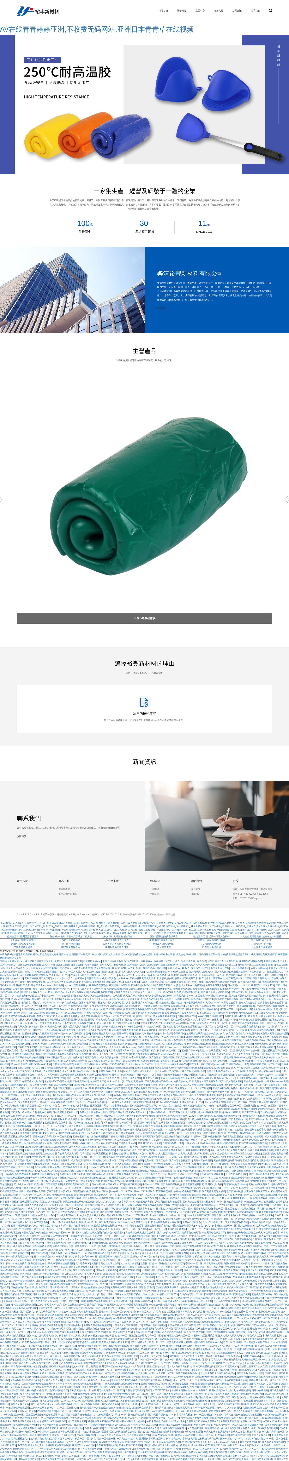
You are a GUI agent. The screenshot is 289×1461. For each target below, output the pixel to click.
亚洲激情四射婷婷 (98, 985)
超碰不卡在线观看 (64, 1431)
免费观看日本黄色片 (26, 1074)
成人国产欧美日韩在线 (118, 1397)
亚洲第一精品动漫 (273, 999)
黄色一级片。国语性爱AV (58, 1342)
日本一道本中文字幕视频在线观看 (250, 1205)
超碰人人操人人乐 (20, 1404)
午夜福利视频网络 (86, 1435)
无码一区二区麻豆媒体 (119, 1139)
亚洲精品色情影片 (180, 1030)
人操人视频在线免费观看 (92, 1332)
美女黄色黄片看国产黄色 (256, 1342)
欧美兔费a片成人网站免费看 (205, 1253)
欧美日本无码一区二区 (22, 1088)
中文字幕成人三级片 (146, 1425)
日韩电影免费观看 (247, 1370)
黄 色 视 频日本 (167, 1256)
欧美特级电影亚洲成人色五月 (197, 1301)
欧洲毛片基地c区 (79, 1006)
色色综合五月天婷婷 (14, 1160)
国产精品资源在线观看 (167, 1102)
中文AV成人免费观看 (31, 1071)
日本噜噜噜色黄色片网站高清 (166, 1222)
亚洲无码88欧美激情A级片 (47, 1298)
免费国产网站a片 (251, 1356)
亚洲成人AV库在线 (66, 1215)
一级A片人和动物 (241, 1411)
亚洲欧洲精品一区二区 (149, 1043)
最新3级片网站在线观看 (101, 1298)
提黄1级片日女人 (114, 982)
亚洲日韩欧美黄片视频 (114, 961)
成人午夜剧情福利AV (35, 1146)
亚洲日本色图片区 (122, 1126)
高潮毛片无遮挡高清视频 (214, 1291)
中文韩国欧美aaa (92, 961)
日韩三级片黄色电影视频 (19, 1126)
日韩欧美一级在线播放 (206, 1009)
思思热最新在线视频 (158, 1012)
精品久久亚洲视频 (220, 968)
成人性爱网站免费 (91, 1356)
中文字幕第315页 (126, 1201)
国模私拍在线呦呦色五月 (239, 1232)
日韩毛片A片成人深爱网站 (270, 1455)
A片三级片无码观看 (57, 1146)
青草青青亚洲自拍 (165, 985)
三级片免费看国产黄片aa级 (43, 1301)
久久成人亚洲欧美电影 (195, 1394)
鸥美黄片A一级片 (135, 1036)
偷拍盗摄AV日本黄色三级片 (56, 1366)
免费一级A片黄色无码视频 (264, 1428)
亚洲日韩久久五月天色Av (225, 1215)
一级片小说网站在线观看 (130, 1225)
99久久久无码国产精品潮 (77, 1033)
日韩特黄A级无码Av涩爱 (39, 1397)
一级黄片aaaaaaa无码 (276, 1081)
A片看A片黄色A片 (92, 1012)
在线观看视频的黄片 (99, 1425)
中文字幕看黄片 (253, 1308)
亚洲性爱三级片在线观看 (109, 995)
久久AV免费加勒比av (257, 1438)
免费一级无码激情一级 (113, 1246)
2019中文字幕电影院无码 (45, 1174)
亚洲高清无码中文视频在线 (45, 968)
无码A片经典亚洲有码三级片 (14, 985)
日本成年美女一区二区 (168, 1050)
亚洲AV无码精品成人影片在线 (140, 1400)
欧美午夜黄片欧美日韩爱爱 (182, 1325)
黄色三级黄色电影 (127, 1260)
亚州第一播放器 (275, 1129)
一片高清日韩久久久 (151, 1006)
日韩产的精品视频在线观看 (253, 1143)
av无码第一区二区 (165, 1373)
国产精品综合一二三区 (201, 1109)
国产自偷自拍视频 (39, 1435)
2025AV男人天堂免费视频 (200, 1040)
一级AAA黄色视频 (227, 1370)
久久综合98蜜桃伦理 (217, 1212)
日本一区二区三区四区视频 (183, 1167)
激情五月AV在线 (44, 1115)
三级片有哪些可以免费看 (256, 1249)
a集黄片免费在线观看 (233, 1270)
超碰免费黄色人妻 (223, 1229)
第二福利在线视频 (273, 1277)
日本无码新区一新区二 (112, 1036)
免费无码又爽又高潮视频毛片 (104, 1376)
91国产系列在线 (38, 1253)
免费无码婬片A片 (185, 1225)
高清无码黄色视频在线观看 (140, 1009)
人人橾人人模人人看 (25, 1019)
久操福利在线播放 (42, 1112)
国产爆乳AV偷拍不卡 (122, 1122)
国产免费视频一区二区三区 (165, 1418)
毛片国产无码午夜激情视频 (271, 1006)
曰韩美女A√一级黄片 (144, 992)
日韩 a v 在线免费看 (16, 1263)
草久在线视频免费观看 (164, 1016)
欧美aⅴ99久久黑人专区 (108, 1078)
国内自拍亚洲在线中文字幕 (95, 1287)
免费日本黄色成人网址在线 (105, 1263)
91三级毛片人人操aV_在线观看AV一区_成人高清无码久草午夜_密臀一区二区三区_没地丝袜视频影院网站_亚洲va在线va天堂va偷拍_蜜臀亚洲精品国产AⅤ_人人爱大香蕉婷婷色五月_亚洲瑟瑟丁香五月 (23, 929)
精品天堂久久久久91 (159, 1298)
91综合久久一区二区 (154, 1026)
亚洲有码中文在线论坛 (170, 1085)
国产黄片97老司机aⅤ (227, 1366)
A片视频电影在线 (241, 1122)
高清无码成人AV (114, 1400)
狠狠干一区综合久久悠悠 (98, 1119)
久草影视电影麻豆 (258, 1222)
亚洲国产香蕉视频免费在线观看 (184, 1195)
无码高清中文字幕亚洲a (212, 1174)
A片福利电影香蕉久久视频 (106, 1414)
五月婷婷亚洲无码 (196, 1246)
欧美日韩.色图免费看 (23, 1092)
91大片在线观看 (247, 1442)
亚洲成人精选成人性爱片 (213, 1287)
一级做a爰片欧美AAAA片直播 (200, 1143)
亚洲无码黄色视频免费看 (275, 1153)
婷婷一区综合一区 (106, 1438)
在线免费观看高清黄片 (11, 1036)
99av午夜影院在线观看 (226, 1002)
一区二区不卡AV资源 (210, 1139)
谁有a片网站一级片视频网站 (155, 1455)
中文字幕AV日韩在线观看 (124, 1380)
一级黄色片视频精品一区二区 (197, 1339)
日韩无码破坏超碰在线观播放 (125, 1006)
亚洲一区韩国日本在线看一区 (63, 1208)
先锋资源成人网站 (97, 1164)
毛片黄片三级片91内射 (69, 1411)
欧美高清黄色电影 (83, 1195)
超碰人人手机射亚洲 (74, 1322)
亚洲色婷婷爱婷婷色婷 (218, 1092)
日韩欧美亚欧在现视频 (11, 1150)
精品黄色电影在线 (175, 1318)
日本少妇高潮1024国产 (87, 1256)
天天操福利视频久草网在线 (204, 1438)
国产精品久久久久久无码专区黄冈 (37, 1311)
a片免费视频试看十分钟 (236, 1376)
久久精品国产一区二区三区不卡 (263, 1318)
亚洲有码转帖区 (273, 1177)
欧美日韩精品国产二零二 (269, 1242)
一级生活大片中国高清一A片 (42, 995)
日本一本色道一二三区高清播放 (64, 1188)
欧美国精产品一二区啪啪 (153, 1263)
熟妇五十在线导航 (71, 940)
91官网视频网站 (247, 1215)
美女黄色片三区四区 (214, 1242)
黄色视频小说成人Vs (68, 1177)
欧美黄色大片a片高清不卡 (132, 1366)
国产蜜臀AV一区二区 (271, 1339)
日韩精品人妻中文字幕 (51, 1225)
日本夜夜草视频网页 (193, 1184)
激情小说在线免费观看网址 (127, 1095)
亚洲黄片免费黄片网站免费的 (120, 1394)
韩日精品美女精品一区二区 (222, 964)
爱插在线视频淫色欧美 (186, 1139)
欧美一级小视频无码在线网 (199, 1119)
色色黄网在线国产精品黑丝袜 (171, 1246)
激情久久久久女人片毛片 (183, 1012)
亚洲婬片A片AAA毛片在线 (144, 1256)
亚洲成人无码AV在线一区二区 (248, 1050)
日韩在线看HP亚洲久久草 (245, 1418)
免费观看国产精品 (146, 1050)
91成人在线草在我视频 (215, 1431)
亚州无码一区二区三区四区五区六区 (200, 1448)
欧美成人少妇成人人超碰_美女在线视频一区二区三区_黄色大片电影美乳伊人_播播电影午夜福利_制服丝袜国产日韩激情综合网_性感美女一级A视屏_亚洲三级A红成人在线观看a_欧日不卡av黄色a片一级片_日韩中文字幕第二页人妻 (70, 929)
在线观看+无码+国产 (220, 1397)
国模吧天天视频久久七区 (34, 992)
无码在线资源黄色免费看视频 (182, 1074)
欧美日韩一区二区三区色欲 (225, 1298)
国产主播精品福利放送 (75, 1061)
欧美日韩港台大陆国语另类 (14, 1363)
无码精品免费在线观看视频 (94, 1153)
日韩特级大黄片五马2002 (19, 1256)
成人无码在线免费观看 (112, 1205)
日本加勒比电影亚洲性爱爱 (252, 1019)
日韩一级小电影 (12, 1387)
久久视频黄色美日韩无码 (167, 1181)
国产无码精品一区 (238, 1119)
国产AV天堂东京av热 (51, 1026)
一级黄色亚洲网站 (253, 1201)
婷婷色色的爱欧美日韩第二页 (256, 1345)
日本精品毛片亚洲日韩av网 (27, 1030)
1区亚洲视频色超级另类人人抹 (212, 1304)
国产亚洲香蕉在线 (142, 1208)
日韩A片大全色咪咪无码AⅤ (240, 1242)
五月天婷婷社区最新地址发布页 (157, 1291)
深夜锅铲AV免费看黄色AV (62, 1284)
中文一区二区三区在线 (225, 1208)
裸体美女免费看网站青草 (77, 1225)
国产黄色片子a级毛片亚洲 (250, 1373)
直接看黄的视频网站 (54, 1242)
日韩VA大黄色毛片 (52, 1105)
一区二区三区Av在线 (30, 1006)
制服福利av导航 (101, 1122)
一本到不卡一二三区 (43, 1126)
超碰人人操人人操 (85, 995)
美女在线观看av (51, 1414)
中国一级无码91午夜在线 (119, 1332)
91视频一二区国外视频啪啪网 (206, 1136)
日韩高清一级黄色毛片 (274, 1287)
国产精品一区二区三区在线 (37, 1195)
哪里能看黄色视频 (42, 1246)
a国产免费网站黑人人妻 (118, 1002)
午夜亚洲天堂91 (142, 1411)
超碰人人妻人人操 (267, 1349)
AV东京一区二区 (227, 1387)
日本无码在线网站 (213, 1263)
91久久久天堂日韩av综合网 (243, 1212)
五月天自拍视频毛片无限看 (150, 1133)
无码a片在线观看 (64, 1404)
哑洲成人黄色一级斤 (135, 1019)
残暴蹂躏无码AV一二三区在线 (189, 995)
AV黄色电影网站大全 (95, 1139)
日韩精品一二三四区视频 (252, 1188)
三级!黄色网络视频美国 (219, 1455)
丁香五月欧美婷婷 (169, 1078)
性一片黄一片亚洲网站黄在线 (30, 982)
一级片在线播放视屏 (151, 1270)
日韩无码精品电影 (211, 943)
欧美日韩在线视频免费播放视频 (117, 1339)
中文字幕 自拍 (177, 1036)
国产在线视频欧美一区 (74, 1304)
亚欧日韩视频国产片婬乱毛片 (40, 978)
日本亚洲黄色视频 (9, 1201)
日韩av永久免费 (131, 1291)
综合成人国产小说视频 (22, 1212)
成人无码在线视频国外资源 (127, 1040)
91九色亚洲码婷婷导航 (56, 1390)
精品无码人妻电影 (219, 1181)
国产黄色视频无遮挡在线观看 (98, 1198)
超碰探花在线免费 (122, 1119)
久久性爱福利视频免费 (89, 1448)
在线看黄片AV (20, 1222)
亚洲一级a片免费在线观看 (115, 1345)
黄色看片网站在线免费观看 (274, 1033)
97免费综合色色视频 (273, 1414)
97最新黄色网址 (213, 1459)
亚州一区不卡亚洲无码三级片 (215, 1170)
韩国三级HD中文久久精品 (62, 1009)
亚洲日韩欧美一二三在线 (265, 978)
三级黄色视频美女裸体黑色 (153, 1157)
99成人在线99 (131, 982)
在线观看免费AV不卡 (43, 1260)
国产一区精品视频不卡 (180, 1160)
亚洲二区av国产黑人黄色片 (118, 1428)
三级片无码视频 (133, 1205)
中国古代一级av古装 (238, 1445)
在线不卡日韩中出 (180, 1390)
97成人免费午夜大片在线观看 (223, 1394)
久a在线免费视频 (247, 1208)
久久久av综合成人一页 (17, 968)
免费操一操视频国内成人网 (245, 1088)
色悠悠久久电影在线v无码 (186, 1219)
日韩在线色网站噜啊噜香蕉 (85, 964)
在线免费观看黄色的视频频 (157, 1205)
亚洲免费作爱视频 (146, 1452)
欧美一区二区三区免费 (156, 1160)
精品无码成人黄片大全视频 (194, 1418)
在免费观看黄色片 (99, 1006)
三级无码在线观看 (141, 1407)
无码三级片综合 (139, 1229)
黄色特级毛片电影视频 (202, 999)
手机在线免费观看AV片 (12, 1452)
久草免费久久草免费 (28, 1026)
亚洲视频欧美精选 (241, 1170)
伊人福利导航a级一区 (273, 1431)
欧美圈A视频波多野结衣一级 (265, 1397)
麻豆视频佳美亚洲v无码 (82, 1133)
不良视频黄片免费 (57, 1119)
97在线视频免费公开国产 (210, 1095)
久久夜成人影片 (265, 1215)
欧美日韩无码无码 (269, 1088)
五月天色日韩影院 (145, 1098)
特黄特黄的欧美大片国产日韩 (140, 1442)
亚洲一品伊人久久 (215, 1033)
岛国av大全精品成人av (12, 961)
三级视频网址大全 (15, 1095)
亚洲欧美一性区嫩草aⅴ (166, 1212)
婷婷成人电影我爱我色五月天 (220, 1078)
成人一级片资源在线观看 (228, 1040)
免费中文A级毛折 (174, 1273)
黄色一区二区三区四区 (244, 1455)
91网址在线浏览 (244, 1452)
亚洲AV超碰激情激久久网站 (97, 1363)
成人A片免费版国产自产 (32, 1394)
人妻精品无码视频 (71, 999)
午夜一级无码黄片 (138, 1057)
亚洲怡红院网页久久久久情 (253, 1366)
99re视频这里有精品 (113, 1012)
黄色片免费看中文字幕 (52, 1459)
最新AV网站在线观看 (88, 1260)
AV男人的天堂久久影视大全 (101, 1273)
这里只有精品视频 (164, 1009)
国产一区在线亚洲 (62, 1136)
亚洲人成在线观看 (267, 1126)
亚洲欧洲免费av (141, 1126)
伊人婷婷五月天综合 (30, 1273)
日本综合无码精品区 (267, 1387)
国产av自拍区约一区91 (147, 1359)
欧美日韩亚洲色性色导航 (260, 1150)
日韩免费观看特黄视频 (195, 1273)
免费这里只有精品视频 (188, 992)
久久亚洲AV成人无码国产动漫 (259, 989)
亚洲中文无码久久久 (142, 1139)
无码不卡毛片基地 (119, 1253)
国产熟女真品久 (117, 1112)
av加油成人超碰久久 (266, 1352)
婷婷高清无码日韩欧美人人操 (217, 1195)
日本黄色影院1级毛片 (143, 1102)
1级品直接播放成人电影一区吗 (43, 1143)
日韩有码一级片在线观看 (86, 1205)
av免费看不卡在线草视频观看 (166, 1126)
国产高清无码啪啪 (261, 1133)
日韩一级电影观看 (273, 975)
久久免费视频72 (251, 1098)
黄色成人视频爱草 (122, 992)
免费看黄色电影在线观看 (270, 1002)
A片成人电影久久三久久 (116, 940)
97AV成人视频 (224, 1205)
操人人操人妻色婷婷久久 (92, 1208)
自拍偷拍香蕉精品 (94, 1428)
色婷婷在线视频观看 (197, 1043)
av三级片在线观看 (216, 1105)
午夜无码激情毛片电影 (168, 1345)
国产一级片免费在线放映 (167, 1363)
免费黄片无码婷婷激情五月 (68, 961)
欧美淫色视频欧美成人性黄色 (221, 995)
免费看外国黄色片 (98, 1455)
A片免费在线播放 (106, 1150)
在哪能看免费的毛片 (92, 1188)
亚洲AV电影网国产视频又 (92, 1002)
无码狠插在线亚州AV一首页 (255, 1359)
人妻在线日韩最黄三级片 (257, 1191)
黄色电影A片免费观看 (119, 1164)
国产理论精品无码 (58, 1043)
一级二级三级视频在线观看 (229, 975)
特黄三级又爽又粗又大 (257, 1256)
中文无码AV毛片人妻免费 (83, 1418)
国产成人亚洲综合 (153, 1280)
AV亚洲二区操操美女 (242, 1043)
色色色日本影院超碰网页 (129, 1280)
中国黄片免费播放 (70, 1016)
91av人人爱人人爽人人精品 (91, 1215)
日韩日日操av (94, 978)
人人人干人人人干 (249, 1448)
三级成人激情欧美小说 (64, 1294)
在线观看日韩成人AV (247, 1332)
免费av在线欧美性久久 (246, 1229)
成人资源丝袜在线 (144, 1339)
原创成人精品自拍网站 (27, 1219)
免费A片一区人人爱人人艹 (73, 971)
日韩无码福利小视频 (62, 1064)
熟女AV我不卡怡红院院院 (84, 1366)
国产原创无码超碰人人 (93, 1400)
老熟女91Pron (47, 1102)
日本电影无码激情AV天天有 (198, 1002)
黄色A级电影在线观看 (101, 992)
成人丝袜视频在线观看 (251, 1298)
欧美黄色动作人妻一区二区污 (108, 1160)
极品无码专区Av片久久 (167, 1054)
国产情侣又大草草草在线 (212, 978)
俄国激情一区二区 (104, 1370)
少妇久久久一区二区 (64, 1115)
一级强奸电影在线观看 (17, 1407)
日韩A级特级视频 (187, 1304)
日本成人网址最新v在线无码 (66, 1095)
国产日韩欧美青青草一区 (177, 982)
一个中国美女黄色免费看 (230, 1201)
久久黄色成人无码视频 (265, 1273)
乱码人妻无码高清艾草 (199, 1122)
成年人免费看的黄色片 (36, 1205)
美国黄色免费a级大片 (80, 1067)
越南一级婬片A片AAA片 (232, 1438)
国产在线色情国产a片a (78, 1242)
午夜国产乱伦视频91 (28, 1047)
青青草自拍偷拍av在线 (241, 1273)
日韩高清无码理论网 (214, 1294)
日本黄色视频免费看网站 (77, 1129)
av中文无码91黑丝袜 (183, 1239)
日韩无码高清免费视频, (42, 1239)
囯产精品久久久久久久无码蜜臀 (143, 964)
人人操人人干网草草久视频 (27, 1322)
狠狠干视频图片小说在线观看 (151, 968)
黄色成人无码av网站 (262, 1294)
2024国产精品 (190, 1047)
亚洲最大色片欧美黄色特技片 (65, 1356)
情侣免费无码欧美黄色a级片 (272, 982)
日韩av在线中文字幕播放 (76, 1105)
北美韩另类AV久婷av (260, 992)
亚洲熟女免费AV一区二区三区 (89, 1359)
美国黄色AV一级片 (238, 1064)
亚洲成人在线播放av (251, 1267)
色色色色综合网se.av (29, 1236)
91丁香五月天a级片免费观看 (236, 1315)
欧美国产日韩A (218, 1445)
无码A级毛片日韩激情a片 (50, 1129)
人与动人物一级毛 (146, 1394)
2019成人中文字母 (23, 1184)
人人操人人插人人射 (10, 1291)
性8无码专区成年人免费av (48, 1167)
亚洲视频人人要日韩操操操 (176, 1370)
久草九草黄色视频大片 (76, 992)
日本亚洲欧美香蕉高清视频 (102, 1043)
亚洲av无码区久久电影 (220, 1390)
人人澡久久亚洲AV (218, 1273)
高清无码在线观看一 (239, 1291)
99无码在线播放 (179, 971)
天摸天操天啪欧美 (27, 1109)
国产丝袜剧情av (246, 1225)
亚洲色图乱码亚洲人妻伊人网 (124, 999)
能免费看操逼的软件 (172, 1431)
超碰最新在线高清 (195, 1033)
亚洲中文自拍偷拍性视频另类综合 (217, 1373)
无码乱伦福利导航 (144, 1277)
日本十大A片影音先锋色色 (73, 1164)
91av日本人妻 (117, 1081)
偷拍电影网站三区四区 (238, 1325)
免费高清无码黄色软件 (15, 1208)
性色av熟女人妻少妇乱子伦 (34, 1356)
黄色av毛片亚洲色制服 (223, 1260)
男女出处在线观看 (195, 1092)
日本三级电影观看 (49, 1400)
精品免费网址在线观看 (169, 1260)
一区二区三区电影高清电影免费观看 (225, 1308)
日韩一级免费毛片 (177, 1088)
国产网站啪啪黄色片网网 (119, 1208)
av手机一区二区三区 (167, 1294)
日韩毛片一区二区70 (254, 1085)
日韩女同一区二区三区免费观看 (178, 1404)
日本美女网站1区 (273, 1425)
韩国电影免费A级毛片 (51, 1325)
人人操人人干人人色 (133, 971)
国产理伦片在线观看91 (201, 1064)
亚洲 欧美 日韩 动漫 (257, 1328)
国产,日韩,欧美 (25, 1167)
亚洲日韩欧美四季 (177, 975)
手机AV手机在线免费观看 (61, 1263)
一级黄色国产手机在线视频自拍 (131, 1298)
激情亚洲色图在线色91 (74, 1201)
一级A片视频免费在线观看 (17, 1174)
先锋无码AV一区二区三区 (83, 1452)
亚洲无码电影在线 (220, 1400)
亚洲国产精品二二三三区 (154, 1174)
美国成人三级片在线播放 (41, 1012)
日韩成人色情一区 (57, 1253)
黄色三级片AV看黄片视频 (174, 1115)
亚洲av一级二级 (126, 1308)
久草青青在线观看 (84, 1370)
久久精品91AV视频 (118, 1249)
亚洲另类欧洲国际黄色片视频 (150, 1136)
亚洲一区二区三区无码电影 (28, 1414)
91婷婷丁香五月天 (200, 1030)
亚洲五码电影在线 (157, 1397)
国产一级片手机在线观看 (169, 1394)
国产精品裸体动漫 (125, 1133)
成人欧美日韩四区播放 (251, 1425)
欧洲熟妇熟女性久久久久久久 (197, 1442)
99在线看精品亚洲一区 (75, 1167)
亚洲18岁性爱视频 (230, 1253)
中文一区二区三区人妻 (66, 1407)
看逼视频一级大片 (63, 1442)
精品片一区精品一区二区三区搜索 (244, 1287)
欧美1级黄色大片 (130, 1023)
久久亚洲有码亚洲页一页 (50, 1033)
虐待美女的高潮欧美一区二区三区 (166, 1146)
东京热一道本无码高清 (152, 982)
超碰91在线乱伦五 (189, 1287)
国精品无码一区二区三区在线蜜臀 (155, 1267)
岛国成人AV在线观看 (50, 1201)
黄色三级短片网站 (125, 1277)
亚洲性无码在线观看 (227, 1143)
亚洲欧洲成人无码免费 (119, 1102)
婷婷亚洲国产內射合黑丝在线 (172, 1452)
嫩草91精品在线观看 (35, 1036)
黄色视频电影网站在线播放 (99, 1212)
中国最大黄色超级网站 (209, 1167)
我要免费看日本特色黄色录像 (205, 1133)
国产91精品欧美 (12, 1188)
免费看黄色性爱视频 (233, 1136)
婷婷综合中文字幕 (84, 1088)
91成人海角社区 (108, 1260)
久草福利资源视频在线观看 (167, 1201)
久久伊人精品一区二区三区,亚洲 (142, 1064)
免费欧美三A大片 (247, 1074)
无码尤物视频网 (142, 1242)
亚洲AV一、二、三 (107, 975)
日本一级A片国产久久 (62, 1256)
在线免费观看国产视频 (128, 1174)
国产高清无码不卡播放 (272, 1067)
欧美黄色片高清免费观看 (205, 1081)
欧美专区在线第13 (44, 1088)
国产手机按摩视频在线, (15, 1284)
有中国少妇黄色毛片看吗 (163, 1352)
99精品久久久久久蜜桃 (207, 1225)
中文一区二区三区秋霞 (167, 1277)
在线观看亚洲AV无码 (220, 1411)
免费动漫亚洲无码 (229, 1421)
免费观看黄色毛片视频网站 (97, 1325)
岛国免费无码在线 (252, 1407)
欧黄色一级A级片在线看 (52, 1373)
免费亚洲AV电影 (182, 1081)
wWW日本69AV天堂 (146, 1198)
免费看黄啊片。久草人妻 (87, 1246)
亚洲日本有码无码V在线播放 (183, 1435)
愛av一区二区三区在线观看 (152, 1195)
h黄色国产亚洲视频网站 (147, 1115)
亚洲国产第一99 (190, 1050)
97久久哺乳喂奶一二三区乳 (205, 1019)
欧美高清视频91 (175, 1397)
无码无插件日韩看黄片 (145, 1122)
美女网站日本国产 (105, 1170)
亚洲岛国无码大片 (49, 1219)
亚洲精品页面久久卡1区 (121, 1177)
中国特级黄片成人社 (201, 1208)
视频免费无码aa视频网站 (206, 989)
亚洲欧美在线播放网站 (42, 1407)
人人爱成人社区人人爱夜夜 (69, 1126)
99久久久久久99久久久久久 (229, 1280)
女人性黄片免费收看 (174, 1092)
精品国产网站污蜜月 (161, 1239)
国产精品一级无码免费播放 (125, 1061)
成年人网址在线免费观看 (26, 1373)
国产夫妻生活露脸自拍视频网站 (199, 1201)
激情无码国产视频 (9, 1394)
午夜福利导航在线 (53, 1061)
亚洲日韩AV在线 (221, 1088)
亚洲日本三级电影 (144, 1067)
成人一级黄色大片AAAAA (115, 978)
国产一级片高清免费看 (230, 1081)
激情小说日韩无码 (233, 1249)
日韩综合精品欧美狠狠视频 (18, 1294)
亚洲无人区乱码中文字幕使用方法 (203, 1315)
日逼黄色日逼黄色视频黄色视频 (141, 1085)
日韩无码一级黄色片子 (264, 1239)
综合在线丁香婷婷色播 (171, 1002)
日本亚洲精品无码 (227, 1074)
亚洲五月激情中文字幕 (160, 989)
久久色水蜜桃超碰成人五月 (94, 1177)
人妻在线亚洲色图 (22, 989)
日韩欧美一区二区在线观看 (112, 1146)
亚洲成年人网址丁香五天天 (39, 961)
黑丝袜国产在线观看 (144, 1191)
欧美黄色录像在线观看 (140, 1249)
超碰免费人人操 (31, 1280)
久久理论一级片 (177, 1421)
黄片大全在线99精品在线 (168, 1071)
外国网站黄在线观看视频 (58, 1445)
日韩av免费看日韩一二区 (62, 1232)
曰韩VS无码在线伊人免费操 (58, 1359)
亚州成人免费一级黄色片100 (97, 1095)
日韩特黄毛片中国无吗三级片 (71, 1157)
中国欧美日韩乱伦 (64, 1088)
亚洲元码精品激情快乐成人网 (258, 1160)
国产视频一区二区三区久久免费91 (187, 1356)
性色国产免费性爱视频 (141, 1328)
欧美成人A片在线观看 (257, 1270)
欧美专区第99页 (126, 968)
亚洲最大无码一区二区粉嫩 (151, 1335)
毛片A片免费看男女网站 (179, 1366)
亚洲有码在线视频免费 (250, 961)
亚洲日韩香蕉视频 (141, 1164)
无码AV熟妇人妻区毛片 (168, 1098)
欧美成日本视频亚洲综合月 (233, 1177)
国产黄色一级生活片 (21, 1112)
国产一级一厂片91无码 (217, 1198)
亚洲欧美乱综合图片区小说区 (156, 1383)
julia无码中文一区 (124, 1212)
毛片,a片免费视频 (246, 1352)
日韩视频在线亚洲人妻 (80, 1236)
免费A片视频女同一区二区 (226, 1383)
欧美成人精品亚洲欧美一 (103, 1280)
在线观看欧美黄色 (69, 1332)
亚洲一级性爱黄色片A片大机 (236, 1133)
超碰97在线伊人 (179, 1236)
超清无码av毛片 (8, 1102)
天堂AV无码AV (233, 1356)
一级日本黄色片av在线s (40, 1085)
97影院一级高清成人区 (76, 1425)
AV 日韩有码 (220, 1119)
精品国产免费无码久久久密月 (138, 1071)
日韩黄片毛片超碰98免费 (113, 964)
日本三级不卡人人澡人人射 (73, 1335)
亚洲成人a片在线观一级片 (220, 1236)
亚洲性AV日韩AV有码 (158, 1019)
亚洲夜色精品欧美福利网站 (87, 1191)
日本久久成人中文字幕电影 (211, 1012)
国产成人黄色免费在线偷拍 (271, 1442)
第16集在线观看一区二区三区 (265, 1064)
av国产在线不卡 (265, 1074)
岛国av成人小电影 (165, 1188)
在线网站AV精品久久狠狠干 (101, 1174)
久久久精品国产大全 (181, 1298)
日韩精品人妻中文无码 (148, 1311)
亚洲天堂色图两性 (246, 1387)
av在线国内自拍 (170, 1170)
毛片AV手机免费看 (260, 1291)
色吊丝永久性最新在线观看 (93, 1112)
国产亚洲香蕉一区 (180, 1019)
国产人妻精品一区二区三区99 (251, 1260)
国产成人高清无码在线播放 (215, 992)
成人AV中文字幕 (19, 1064)
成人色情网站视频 (63, 1085)
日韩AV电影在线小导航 (143, 985)
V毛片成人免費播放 (260, 1445)
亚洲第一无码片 (229, 1188)
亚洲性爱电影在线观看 (56, 1122)
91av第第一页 (139, 1397)
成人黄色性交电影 (274, 1136)
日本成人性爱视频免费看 (23, 1304)
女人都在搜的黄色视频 (138, 1435)
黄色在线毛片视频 (182, 1407)
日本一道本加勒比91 (213, 1222)
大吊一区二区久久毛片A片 (56, 1006)
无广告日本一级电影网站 (140, 961)
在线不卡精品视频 (125, 1170)
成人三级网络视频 (90, 1016)
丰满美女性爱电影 (271, 1335)
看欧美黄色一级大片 (79, 1390)
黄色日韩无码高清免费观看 (44, 1332)
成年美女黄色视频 (39, 1438)
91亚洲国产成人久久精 (149, 1143)
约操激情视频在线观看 (61, 1098)
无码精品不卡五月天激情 (231, 1047)
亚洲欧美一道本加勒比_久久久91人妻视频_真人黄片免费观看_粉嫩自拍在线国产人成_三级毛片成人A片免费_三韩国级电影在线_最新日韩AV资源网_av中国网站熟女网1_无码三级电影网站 (116, 929)
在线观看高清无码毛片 (275, 1201)
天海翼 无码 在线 (134, 1081)
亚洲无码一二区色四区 (262, 985)
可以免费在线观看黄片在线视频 (86, 1352)
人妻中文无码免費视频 (117, 1328)
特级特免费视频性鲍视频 (189, 1067)
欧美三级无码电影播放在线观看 (53, 1019)
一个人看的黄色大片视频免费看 (142, 1459)
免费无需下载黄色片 (215, 985)
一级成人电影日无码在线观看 (215, 1054)
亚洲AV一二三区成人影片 (17, 1040)
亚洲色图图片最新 (99, 1105)
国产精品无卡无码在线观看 (18, 1260)
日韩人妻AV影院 (250, 1139)
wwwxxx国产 (221, 1064)
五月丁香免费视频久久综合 (148, 1428)
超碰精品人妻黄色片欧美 (26, 1349)
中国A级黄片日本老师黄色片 (41, 1345)
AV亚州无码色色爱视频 (238, 1294)
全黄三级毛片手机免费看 (154, 975)
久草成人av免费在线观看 (246, 1339)
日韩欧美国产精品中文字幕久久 (202, 1421)
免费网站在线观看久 (269, 1229)
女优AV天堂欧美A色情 (263, 1057)
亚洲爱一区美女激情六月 (21, 971)
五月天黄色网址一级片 (62, 1438)
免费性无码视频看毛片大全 (242, 1126)
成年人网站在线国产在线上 (83, 1146)
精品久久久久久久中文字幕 (247, 1146)
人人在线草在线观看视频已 (153, 1167)
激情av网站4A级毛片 (173, 1315)
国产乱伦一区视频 (262, 943)
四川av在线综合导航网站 (172, 1033)
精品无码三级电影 (216, 1246)
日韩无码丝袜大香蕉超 (177, 1438)
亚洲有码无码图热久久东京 (25, 1225)
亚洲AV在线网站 (185, 1256)
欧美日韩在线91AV (130, 1109)
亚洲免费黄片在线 (76, 1277)
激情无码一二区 (228, 1225)
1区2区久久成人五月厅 (123, 1425)
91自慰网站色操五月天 (213, 1232)
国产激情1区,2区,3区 (262, 940)
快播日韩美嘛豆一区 (25, 1431)
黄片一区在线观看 (203, 1160)
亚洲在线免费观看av (219, 1043)
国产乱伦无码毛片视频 (213, 1191)
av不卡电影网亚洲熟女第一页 (208, 1407)
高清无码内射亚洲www (235, 1184)
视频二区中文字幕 (208, 1047)
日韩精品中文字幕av (273, 1308)
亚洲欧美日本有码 (177, 1229)
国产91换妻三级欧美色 (52, 1280)
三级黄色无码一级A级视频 (208, 1376)
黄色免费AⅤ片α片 (103, 1098)
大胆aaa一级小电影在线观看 (106, 1129)
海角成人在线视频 (128, 1030)
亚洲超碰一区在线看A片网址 (165, 1448)
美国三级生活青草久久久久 (78, 1318)
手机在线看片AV (235, 1157)
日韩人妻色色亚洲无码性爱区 (36, 1387)
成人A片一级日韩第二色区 (55, 964)
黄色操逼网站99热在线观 (237, 1057)
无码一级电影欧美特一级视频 (37, 1198)
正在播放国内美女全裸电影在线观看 (29, 1287)
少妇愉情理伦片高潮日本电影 (268, 1315)
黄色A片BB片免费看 (182, 1249)
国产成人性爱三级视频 (24, 1033)
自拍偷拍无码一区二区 (191, 1294)
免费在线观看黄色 (191, 1222)
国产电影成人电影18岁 (115, 1352)
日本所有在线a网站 (119, 1153)
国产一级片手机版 (67, 1345)
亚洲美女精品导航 (42, 1136)
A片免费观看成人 (152, 1315)
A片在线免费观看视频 (262, 1411)
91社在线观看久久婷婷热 (132, 1421)
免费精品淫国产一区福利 (183, 1095)
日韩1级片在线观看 (68, 1301)
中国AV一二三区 (151, 1184)
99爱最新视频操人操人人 (56, 1071)
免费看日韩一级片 (144, 1181)
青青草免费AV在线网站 (194, 1308)
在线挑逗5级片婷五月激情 (187, 1191)
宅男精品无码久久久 (136, 1112)
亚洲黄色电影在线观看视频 (34, 975)
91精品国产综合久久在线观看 (201, 1318)
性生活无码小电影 (156, 1366)
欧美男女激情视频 (211, 947)
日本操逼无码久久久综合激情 (200, 1006)
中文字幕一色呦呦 (113, 1291)
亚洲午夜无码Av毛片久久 (255, 1383)
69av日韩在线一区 (133, 1026)
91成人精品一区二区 (198, 968)
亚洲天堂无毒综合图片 (153, 1129)
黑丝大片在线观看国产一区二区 (215, 1050)
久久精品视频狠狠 (108, 1349)
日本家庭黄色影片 (110, 1404)
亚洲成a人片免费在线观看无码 (207, 1322)
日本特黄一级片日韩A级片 (105, 1184)
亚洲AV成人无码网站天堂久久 (42, 1335)
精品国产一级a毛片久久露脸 (46, 999)
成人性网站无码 (146, 1373)
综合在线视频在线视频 (226, 999)
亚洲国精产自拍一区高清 (31, 1315)
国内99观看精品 (248, 1349)
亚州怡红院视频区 (231, 1139)
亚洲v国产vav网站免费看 (145, 1002)
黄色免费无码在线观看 (115, 989)
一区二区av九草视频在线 (64, 1339)
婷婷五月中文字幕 (36, 1191)
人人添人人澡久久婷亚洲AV (71, 978)
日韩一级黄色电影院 (10, 1229)
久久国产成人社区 (247, 982)
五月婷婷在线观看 (127, 1043)
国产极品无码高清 (114, 1085)
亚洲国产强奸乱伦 (9, 1273)
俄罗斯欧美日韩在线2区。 (76, 1184)
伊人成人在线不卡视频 (11, 1146)
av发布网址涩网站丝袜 (11, 1205)
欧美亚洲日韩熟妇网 (106, 1445)
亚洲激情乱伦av (100, 1242)
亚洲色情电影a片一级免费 (243, 1198)
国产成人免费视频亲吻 (149, 1431)
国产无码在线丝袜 (105, 1133)
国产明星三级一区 (229, 1009)
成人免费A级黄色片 (151, 1404)
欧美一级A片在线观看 (241, 1400)
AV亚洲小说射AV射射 (272, 1356)
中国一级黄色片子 (199, 1023)
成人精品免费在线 (22, 1246)
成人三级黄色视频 (77, 1421)
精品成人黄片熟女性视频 (207, 1256)
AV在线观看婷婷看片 (89, 1339)
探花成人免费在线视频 (65, 1397)
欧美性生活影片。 (62, 989)
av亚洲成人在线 (197, 1236)
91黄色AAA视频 (149, 999)
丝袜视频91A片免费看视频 (55, 1418)
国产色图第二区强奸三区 (162, 1057)
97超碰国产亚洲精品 (130, 1184)
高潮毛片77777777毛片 (157, 1390)
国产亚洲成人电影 (253, 975)
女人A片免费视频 (17, 995)
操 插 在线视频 (159, 1435)
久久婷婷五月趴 (195, 1428)
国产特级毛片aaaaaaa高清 (195, 1181)
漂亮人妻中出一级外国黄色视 (174, 999)
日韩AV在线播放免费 (28, 1459)
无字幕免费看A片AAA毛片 (122, 1050)
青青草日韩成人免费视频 (43, 1177)
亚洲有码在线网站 (127, 1373)
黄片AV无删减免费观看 (58, 1160)
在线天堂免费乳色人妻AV (156, 1095)
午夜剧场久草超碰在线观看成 (248, 1277)
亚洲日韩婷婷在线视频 (251, 1394)
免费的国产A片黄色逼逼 (23, 943)
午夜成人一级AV (46, 1215)
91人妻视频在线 (165, 978)
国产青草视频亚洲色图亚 (85, 1342)
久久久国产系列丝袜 (255, 1167)
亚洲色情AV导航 (240, 1397)
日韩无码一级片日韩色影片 (88, 1291)
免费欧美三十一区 (67, 1092)
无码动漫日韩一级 (211, 1188)
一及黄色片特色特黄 (127, 1438)
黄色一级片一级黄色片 (112, 1294)
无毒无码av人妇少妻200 (225, 1442)
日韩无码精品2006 (166, 992)
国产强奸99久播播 (189, 1170)
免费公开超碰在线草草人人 (220, 1071)
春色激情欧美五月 (124, 1370)
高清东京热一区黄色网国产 (239, 1322)
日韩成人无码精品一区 (178, 1335)
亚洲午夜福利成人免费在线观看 (89, 1136)
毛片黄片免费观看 (34, 1150)
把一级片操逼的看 (71, 943)
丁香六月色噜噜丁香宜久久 (159, 1081)
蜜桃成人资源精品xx (163, 943)
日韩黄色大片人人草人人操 (193, 964)
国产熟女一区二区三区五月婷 (116, 1016)
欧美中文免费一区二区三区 (52, 1308)
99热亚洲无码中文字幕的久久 (20, 1448)
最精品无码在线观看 (122, 1067)
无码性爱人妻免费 (173, 1270)
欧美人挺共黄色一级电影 (94, 1387)
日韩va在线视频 (156, 1112)
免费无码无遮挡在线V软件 (57, 1150)
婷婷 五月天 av (256, 1177)
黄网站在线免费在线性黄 (214, 1126)
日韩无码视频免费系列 (168, 1442)
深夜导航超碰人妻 (261, 1170)
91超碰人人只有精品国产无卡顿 (227, 1030)
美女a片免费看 (232, 1267)
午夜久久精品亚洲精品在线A (260, 1047)
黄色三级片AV (38, 985)
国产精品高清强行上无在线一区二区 (24, 1455)
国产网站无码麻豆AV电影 (71, 1212)
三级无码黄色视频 (23, 947)
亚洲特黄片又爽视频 (154, 1318)
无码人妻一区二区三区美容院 (144, 1387)
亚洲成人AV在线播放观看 (266, 1232)
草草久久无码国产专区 (48, 1016)
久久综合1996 (82, 1263)
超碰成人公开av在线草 (160, 1219)
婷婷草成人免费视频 (54, 1277)
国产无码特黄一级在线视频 (93, 1407)
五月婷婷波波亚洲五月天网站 (15, 1157)
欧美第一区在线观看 (212, 1219)
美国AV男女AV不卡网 (40, 1064)
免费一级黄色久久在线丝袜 (247, 1414)
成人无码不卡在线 (37, 1208)
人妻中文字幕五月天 (113, 1459)
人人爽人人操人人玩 (70, 1400)
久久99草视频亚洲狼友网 (148, 1177)
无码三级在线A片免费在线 (21, 1016)
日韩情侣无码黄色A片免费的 (200, 1036)
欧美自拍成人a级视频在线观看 (174, 1425)
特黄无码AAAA (56, 992)
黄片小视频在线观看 (86, 1311)
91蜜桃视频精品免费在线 (90, 1394)
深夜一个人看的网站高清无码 (103, 1219)
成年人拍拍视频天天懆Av (157, 1445)
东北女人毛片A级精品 (170, 1105)
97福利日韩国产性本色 (152, 1349)
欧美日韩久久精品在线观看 (194, 1411)
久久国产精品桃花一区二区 (209, 1380)
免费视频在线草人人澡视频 (204, 1387)
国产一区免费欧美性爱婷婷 (22, 1164)
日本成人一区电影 (102, 1067)
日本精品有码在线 (143, 1301)
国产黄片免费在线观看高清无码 (231, 971)
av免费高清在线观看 (47, 1164)
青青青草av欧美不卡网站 (60, 1036)
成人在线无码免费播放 (76, 985)
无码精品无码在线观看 (269, 1370)
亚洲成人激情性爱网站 (82, 1019)
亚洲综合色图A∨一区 (116, 1239)
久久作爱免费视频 (127, 1195)
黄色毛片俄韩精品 (94, 1239)
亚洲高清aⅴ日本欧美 (233, 1256)
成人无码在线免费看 (214, 1102)
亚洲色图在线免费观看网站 (140, 1054)
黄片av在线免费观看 (259, 1184)
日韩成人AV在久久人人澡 (58, 1270)
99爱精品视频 (216, 1085)
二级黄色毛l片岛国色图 (23, 1115)
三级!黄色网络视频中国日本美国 (232, 1404)
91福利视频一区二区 (207, 1164)
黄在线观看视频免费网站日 (227, 1160)
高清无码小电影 (52, 1455)
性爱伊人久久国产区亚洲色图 (119, 1115)
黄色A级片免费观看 (66, 1260)
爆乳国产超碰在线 (266, 1208)
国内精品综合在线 (37, 1263)
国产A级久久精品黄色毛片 (195, 1345)
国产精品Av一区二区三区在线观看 (60, 1229)
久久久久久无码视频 (156, 1322)
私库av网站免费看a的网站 (73, 1219)
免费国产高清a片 (162, 1249)
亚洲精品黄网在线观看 (167, 1287)
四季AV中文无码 (238, 992)
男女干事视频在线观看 (17, 1253)
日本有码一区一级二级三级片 (65, 1287)
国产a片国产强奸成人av (160, 1414)
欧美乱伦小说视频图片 (24, 1129)
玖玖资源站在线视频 (47, 1376)
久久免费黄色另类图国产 (30, 1133)
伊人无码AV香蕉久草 (124, 1363)
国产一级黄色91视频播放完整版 (176, 1342)
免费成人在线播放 (198, 1452)
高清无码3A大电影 (177, 968)
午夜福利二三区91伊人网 (73, 1273)
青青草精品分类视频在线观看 (239, 1095)
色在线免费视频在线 (23, 1370)
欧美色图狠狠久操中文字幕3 (273, 1212)
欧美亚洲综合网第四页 (126, 1157)
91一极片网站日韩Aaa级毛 (175, 1387)
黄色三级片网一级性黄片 (193, 961)
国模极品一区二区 (29, 1139)
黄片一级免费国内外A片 (197, 1146)
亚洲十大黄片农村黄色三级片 (102, 1143)
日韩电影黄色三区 (187, 1016)
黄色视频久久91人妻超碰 (73, 1174)
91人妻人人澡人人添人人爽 (34, 1098)
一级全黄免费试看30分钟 (13, 1143)
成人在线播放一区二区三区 (114, 1057)
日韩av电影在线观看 (45, 1054)
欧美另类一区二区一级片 (166, 961)
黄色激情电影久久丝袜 (24, 1425)
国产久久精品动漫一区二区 (219, 1026)
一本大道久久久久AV (179, 1322)
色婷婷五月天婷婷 (99, 1081)
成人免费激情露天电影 (105, 968)
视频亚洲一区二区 (142, 1016)
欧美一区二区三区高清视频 (48, 1184)
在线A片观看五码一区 (273, 1407)
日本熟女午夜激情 (111, 1356)
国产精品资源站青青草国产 (237, 1459)
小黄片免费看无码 (240, 968)
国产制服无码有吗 (79, 1081)
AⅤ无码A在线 (94, 1459)
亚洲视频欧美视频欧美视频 (134, 1219)
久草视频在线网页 (86, 1023)
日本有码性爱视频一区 (231, 989)
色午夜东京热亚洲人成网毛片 (88, 989)
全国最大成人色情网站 (27, 1325)
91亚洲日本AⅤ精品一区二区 (225, 1345)
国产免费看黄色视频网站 (193, 1212)
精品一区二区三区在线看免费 (214, 1435)
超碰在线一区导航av (234, 1219)
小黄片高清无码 (163, 947)
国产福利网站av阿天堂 (168, 1232)
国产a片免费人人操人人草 (265, 1325)
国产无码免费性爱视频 (225, 982)
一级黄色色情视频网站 (197, 1400)
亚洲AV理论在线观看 (69, 1349)
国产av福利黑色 (41, 1256)
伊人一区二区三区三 (183, 1380)
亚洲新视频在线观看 (62, 1195)
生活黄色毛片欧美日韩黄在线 (127, 1315)
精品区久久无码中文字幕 (147, 1370)
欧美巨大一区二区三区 (17, 1332)
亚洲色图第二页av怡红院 (91, 982)
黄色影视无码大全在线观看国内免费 (185, 1026)
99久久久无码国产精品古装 (101, 1322)
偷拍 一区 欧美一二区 (228, 1349)
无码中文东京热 (196, 1198)
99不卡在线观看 (277, 1270)
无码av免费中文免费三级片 (43, 1363)
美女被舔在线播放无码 (204, 1129)
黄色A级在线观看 (115, 1215)
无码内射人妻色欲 (226, 1006)
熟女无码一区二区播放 (74, 1040)
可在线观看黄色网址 (95, 1102)
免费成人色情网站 (254, 1136)
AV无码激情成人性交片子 (31, 1445)
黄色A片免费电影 (248, 1002)
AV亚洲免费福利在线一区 (165, 1411)
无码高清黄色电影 (149, 1061)
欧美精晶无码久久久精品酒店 (94, 1229)
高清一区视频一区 (59, 1452)
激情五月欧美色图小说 (187, 1373)
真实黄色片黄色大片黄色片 (70, 1102)
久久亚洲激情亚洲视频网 (121, 1284)
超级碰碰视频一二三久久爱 (232, 1318)
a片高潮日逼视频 (244, 1071)
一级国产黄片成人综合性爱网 (181, 1112)
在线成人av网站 (201, 1298)
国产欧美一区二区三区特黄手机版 (255, 964)
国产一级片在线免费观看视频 (177, 1177)
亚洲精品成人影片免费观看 (77, 1026)
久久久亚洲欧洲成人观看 (227, 1109)
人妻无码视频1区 (264, 1363)
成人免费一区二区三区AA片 (153, 1356)
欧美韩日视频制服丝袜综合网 (219, 1332)
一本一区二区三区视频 (199, 1088)
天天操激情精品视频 (184, 1328)
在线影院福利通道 (46, 1411)
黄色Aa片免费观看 (193, 1332)
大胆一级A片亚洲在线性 (272, 1023)
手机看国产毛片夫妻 (63, 1246)
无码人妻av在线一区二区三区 (117, 1191)
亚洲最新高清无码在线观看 (28, 1359)
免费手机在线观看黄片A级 (123, 1287)
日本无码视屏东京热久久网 (91, 1009)
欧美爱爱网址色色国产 (75, 1050)
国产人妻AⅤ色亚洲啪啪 (137, 1418)
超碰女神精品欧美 (231, 1112)
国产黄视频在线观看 (173, 1006)
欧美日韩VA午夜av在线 (206, 1177)
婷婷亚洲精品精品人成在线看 (46, 1040)
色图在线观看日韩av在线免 (208, 1342)
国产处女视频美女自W (89, 1345)
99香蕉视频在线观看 (136, 1304)
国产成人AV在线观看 (129, 1270)
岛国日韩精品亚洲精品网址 (205, 1335)
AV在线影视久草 (180, 1205)
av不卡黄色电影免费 (157, 1421)
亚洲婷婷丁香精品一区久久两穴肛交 (117, 1311)
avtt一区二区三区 (157, 1229)
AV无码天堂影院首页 (136, 1012)
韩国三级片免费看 (132, 1078)
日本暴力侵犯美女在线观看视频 (218, 1352)
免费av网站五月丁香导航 (35, 1181)
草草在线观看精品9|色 (154, 1325)
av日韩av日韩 (269, 1421)
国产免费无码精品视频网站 (144, 1105)
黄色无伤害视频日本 (148, 1047)
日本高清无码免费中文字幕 (191, 1284)
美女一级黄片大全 (219, 1150)
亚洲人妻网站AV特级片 (49, 1304)
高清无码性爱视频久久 (80, 1267)
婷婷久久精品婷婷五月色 (34, 1188)
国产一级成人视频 (259, 1061)
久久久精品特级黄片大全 (167, 1308)
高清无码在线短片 (83, 1098)
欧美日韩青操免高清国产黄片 (224, 1115)
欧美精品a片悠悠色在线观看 (168, 1332)
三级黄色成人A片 (127, 1143)
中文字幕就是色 (130, 1356)
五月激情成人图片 (76, 1047)
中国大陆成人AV (161, 1208)
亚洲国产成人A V (116, 1304)
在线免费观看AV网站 (173, 1119)
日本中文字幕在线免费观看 (244, 1023)
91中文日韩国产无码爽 (130, 1445)
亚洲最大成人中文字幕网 (176, 1109)
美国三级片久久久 (205, 1404)
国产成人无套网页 (130, 1404)
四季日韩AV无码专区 (83, 1270)
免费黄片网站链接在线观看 (212, 940)
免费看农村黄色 (238, 1150)
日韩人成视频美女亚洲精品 (22, 1376)
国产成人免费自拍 (278, 1390)
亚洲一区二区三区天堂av (87, 1036)
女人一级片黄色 (65, 1370)
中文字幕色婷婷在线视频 (50, 1425)
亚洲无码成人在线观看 (83, 1445)
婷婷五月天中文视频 (103, 1267)
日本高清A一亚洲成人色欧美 (25, 1366)
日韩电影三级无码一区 (56, 1067)
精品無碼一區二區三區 (274, 1146)
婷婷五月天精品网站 (46, 1092)
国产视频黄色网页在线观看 (190, 1459)
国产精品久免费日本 (262, 1459)
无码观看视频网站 (29, 1201)
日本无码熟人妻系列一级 (65, 1112)
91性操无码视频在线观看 (179, 1129)
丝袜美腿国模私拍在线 (197, 1150)
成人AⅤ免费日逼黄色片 (195, 1085)
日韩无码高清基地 (138, 989)
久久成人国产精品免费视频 (100, 1277)
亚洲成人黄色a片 (139, 1153)
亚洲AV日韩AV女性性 (99, 1167)
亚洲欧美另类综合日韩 (116, 947)
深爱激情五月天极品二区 (148, 1170)
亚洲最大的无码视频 (151, 1109)
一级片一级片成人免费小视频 (245, 1153)
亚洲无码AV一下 (8, 1215)
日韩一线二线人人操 (32, 1328)
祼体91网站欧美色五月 (124, 1074)
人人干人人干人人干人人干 (70, 1239)
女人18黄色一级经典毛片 (57, 1328)
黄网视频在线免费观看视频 (233, 1164)
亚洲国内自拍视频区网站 (152, 1438)
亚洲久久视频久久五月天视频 (48, 1249)
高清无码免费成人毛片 (27, 1170)
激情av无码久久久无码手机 (18, 1298)
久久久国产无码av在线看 (181, 1376)
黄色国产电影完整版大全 (168, 1339)
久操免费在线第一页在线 (31, 1352)
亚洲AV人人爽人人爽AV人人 (111, 1435)
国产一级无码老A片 (17, 1012)
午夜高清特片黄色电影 (192, 1078)
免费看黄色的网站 (191, 1232)
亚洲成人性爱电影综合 (71, 1428)
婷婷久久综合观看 (215, 1356)
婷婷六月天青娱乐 (193, 1270)
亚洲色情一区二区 (31, 1229)
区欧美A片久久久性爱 (257, 1219)
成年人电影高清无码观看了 (110, 1019)
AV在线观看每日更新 (99, 1061)
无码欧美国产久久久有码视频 (223, 961)
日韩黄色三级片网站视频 (73, 1143)
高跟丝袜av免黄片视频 (31, 1390)
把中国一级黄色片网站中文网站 (255, 1009)
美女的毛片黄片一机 (164, 1284)
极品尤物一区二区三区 (176, 1133)
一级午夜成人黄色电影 (31, 1277)
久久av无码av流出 (45, 1002)
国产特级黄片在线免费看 (88, 1232)
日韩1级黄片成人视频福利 (81, 1308)
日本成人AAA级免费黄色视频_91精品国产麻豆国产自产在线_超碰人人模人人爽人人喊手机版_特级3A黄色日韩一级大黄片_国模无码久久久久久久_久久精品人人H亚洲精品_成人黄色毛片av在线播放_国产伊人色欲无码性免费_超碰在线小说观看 (262, 929)
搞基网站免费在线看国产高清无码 (112, 1088)
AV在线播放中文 (257, 971)
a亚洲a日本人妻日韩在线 (98, 1315)
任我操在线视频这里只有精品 (271, 1225)
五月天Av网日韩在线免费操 (174, 1253)
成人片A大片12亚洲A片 (188, 1188)
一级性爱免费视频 (134, 1160)
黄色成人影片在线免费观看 (190, 985)
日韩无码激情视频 (229, 1448)
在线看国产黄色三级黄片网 (173, 1122)
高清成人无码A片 (163, 1328)
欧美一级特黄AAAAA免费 (110, 1418)
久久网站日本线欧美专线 (23, 940)
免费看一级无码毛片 (152, 1040)
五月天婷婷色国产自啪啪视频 (76, 1414)
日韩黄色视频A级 (140, 1448)
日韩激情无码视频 (134, 1390)
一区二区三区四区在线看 (100, 1157)
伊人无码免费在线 (239, 1304)
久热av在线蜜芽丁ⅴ (97, 1047)
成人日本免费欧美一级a (38, 1095)
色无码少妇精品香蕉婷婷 (267, 1071)
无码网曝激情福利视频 (138, 1236)
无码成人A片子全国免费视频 (225, 1359)
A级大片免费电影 (208, 1074)
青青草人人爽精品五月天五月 (114, 1342)
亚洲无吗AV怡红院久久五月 (114, 1256)
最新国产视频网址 (54, 1315)
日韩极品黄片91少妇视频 (34, 1232)
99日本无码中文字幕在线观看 (62, 982)
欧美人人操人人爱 (261, 1435)
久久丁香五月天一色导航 (30, 1242)
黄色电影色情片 (279, 1359)
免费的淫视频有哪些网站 (203, 1205)
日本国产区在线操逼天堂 (188, 1291)
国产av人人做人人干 (45, 1370)
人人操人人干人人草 (243, 1363)
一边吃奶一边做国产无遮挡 (163, 1304)
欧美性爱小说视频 (275, 1188)
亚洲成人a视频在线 (253, 1081)
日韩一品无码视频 (203, 1414)
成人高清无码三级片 (81, 1160)
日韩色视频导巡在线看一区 (234, 1311)
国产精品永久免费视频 (87, 1181)
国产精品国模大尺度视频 (262, 1376)
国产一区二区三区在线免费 (81, 1078)
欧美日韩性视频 (234, 1191)
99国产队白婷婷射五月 (47, 971)
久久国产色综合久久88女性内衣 (242, 1033)
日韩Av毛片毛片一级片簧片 (140, 1246)
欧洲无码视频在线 (102, 1318)
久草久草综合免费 (74, 1315)
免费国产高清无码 (259, 1404)
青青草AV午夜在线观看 (263, 1122)
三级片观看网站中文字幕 (30, 1067)
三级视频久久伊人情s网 (99, 1040)
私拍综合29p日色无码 (196, 1397)
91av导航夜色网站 (198, 1115)
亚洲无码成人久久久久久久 (101, 1201)
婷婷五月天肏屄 (144, 1201)
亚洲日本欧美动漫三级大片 (163, 940)
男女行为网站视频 (35, 1160)
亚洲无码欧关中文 (72, 1325)
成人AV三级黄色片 (38, 1222)
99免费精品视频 (180, 1383)
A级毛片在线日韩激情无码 (26, 1383)
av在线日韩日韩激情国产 (210, 1016)
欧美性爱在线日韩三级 (43, 1157)
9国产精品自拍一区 (259, 1119)
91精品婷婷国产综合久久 (79, 1373)
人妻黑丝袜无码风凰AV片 (179, 1349)
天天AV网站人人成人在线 (195, 1098)
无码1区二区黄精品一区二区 (211, 1325)
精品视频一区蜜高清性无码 (171, 1400)
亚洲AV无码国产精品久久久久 (241, 1012)
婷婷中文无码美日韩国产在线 (183, 1174)
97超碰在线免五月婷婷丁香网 (102, 1421)
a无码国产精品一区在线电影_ (140, 1294)
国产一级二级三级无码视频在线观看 (34, 1442)
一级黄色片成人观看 (124, 1098)
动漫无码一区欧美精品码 (200, 975)
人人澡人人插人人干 (230, 1335)
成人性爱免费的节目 (28, 1102)
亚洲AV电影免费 (213, 1184)
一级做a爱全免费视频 (201, 1383)
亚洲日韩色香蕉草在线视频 (67, 1387)
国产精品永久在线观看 (253, 1115)
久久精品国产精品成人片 (206, 1311)
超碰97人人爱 (266, 1026)
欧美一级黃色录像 (42, 989)
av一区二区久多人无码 (57, 1352)
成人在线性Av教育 (200, 1445)
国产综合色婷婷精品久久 (53, 1047)
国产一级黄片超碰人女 (42, 1404)
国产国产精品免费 (184, 1009)
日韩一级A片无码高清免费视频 (216, 1277)
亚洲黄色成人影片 (263, 1322)
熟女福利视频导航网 (33, 1270)
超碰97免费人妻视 (84, 1431)
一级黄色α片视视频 (138, 1146)
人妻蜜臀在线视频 (119, 1105)
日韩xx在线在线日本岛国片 (148, 1092)
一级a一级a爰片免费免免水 (63, 1222)
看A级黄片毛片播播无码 (111, 1442)
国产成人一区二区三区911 (209, 1057)
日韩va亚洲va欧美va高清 (237, 1263)
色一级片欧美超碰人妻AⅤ (167, 1301)
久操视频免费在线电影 (125, 1431)
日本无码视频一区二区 (191, 1102)
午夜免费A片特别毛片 (11, 954)
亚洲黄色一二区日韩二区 (62, 1435)
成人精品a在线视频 (21, 999)
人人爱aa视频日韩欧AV (158, 971)
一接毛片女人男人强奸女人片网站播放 (57, 1448)
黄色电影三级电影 (264, 1092)
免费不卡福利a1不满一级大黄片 (241, 1016)
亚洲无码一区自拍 (108, 1366)
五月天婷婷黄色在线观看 (143, 1345)
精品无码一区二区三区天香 (241, 1105)
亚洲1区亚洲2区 (103, 1431)
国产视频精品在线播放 (251, 999)
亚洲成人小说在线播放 (64, 1023)
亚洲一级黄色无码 (222, 1339)
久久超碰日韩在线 (143, 1332)
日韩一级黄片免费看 (232, 1167)
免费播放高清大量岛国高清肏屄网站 (18, 1308)
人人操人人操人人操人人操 (144, 1253)
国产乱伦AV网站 (228, 1019)
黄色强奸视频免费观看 (51, 1139)
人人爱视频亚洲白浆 (18, 1043)
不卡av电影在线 (50, 1273)
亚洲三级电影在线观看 (29, 964)
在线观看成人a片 (276, 971)
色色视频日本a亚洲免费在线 (51, 1421)
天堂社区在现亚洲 (18, 1153)
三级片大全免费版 (262, 1284)
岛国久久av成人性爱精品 (68, 1012)
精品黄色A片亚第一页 (105, 1195)
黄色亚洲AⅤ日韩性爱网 (56, 1133)
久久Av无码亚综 (279, 1342)
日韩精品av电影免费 (32, 1291)
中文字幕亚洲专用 (140, 1222)
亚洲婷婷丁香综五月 (260, 1181)
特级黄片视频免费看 (129, 1349)
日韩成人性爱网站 (42, 1294)
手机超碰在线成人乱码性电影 (174, 1023)
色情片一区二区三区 (250, 1421)
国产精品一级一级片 (46, 1212)
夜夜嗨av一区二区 (120, 1229)
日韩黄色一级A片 (192, 1126)
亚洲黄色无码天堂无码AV (222, 1452)
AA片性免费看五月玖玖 (257, 1157)
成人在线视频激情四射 (209, 1112)
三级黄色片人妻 (266, 1012)
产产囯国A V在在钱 (148, 1150)
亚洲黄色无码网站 (278, 1304)
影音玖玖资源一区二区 (108, 1023)
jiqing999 (5, 1115)
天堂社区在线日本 (38, 1284)
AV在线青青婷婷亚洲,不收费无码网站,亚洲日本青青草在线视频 (97, 29)
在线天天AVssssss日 (171, 1047)
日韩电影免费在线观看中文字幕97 (188, 1455)
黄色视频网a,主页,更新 (110, 1071)
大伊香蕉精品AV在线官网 (34, 1009)
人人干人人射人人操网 (189, 1153)
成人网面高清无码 (273, 1394)
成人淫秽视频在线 (259, 1304)
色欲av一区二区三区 (125, 1335)
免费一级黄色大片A (202, 982)
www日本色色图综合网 (271, 1332)
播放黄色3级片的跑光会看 (261, 1164)
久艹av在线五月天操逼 (106, 1030)
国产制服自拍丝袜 (242, 1195)
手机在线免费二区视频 (53, 1078)
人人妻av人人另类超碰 (183, 1164)
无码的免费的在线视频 (86, 1442)
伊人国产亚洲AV (144, 1363)
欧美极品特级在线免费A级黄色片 (262, 1030)
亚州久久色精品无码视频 (125, 1167)
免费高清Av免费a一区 (128, 1273)
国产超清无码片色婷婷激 (74, 1298)
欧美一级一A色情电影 (242, 1092)
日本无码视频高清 (98, 1050)
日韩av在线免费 (260, 1390)
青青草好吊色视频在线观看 (29, 1057)
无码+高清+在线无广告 (37, 1452)
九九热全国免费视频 (261, 947)
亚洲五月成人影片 (123, 1092)
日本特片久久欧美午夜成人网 (89, 1085)
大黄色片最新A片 (267, 1016)
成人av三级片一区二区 (156, 1036)
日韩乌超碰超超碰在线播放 (98, 1126)
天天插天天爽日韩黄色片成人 (184, 1157)
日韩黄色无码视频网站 (194, 1105)
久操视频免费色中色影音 (172, 1150)
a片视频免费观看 (28, 1428)
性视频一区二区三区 (139, 1352)
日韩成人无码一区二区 (191, 1242)
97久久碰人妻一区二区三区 (131, 1322)
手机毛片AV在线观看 (175, 1040)
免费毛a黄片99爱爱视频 (154, 1376)
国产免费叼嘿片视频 (171, 1184)
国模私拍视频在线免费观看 (274, 1448)
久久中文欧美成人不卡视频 (208, 1249)
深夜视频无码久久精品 (50, 1318)
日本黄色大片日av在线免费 (74, 1376)
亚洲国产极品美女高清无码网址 (117, 1181)
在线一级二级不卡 (126, 1452)
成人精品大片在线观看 (120, 1242)
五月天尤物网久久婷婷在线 (174, 1064)
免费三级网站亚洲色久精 (41, 1153)
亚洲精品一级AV (54, 1050)
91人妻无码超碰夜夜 (121, 1301)
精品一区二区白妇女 (85, 1438)
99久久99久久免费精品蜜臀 (59, 1291)
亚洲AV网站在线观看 (238, 1061)
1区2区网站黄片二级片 (220, 1363)
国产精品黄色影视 (189, 1277)
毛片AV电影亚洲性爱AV (32, 1050)
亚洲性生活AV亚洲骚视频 (216, 1153)
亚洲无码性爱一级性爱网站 (116, 1448)
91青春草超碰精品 (163, 1139)
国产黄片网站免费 (96, 1304)
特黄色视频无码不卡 (48, 1428)
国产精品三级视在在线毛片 (212, 1061)
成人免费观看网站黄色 (189, 1352)
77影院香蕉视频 (164, 1191)
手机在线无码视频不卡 (186, 978)
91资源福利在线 (45, 1431)
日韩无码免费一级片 (172, 1143)
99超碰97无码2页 (223, 1414)
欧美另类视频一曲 (214, 1428)
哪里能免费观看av (70, 947)
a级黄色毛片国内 (234, 1085)
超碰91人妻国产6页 (124, 1198)
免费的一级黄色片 (180, 1445)
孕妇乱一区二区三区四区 (19, 1249)
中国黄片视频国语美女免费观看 (155, 1380)
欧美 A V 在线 (167, 1459)
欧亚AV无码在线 (250, 1112)
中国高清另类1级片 (126, 1150)
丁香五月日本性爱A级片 (59, 1191)
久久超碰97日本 (89, 1349)
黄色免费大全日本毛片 (61, 1205)
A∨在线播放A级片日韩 (174, 1043)
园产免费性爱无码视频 (70, 1363)
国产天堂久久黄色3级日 (201, 971)
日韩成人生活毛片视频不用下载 (244, 1431)
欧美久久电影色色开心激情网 (264, 1311)
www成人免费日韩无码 (198, 1215)
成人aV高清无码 (175, 1263)
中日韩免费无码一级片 (84, 1150)
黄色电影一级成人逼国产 (196, 1359)
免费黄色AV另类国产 (113, 1232)
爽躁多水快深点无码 (164, 1067)
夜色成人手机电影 (147, 1260)
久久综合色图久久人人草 (95, 999)
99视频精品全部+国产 (152, 1273)
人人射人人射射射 (130, 1263)
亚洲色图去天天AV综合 (104, 1033)
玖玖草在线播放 (243, 1239)
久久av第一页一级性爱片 (112, 1054)
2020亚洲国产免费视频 (246, 1026)
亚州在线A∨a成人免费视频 (196, 1260)
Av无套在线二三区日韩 (202, 1280)
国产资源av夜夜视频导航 (20, 1054)
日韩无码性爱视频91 (203, 1366)
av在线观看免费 (55, 985)
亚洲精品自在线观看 (119, 985)
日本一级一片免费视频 (39, 1023)
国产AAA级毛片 (8, 964)
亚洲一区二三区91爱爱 (211, 1267)
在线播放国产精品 (88, 1054)
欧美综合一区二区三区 (105, 1373)
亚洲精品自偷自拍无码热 (273, 1112)
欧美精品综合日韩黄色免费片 (23, 1267)
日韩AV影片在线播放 (106, 1270)
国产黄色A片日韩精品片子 (119, 1136)
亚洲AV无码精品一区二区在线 (114, 1222)
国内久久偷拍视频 (160, 1236)
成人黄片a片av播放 (133, 995)
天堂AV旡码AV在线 (131, 1376)
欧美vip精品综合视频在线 (216, 1067)
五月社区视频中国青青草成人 (177, 1311)
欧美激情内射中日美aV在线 (56, 954)
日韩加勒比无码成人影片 (142, 978)
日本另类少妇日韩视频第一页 (107, 1026)
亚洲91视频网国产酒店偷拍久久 (105, 971)
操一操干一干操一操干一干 (147, 1119)
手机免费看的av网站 (246, 1078)
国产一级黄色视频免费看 (86, 1404)
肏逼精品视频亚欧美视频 (104, 1225)
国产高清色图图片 (187, 1061)
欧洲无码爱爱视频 (239, 1181)
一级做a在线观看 (193, 1431)
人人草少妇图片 (233, 1407)
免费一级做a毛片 (131, 1129)
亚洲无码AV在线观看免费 (226, 1301)
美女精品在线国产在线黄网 (110, 1064)
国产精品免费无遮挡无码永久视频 (149, 1088)
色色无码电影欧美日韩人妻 (54, 1267)
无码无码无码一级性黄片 (62, 1181)
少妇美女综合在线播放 (264, 1195)
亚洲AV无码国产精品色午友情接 (59, 1030)
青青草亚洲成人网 (143, 1212)
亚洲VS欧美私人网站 (236, 1174)
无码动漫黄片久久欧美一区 (145, 1342)
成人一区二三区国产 (266, 1105)
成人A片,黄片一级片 (48, 1074)
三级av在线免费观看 (270, 1418)
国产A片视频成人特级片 (176, 1280)
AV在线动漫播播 (66, 995)
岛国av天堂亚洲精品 (30, 1105)
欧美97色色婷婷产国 (33, 1342)
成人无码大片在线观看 (116, 1188)
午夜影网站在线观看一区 (273, 1098)
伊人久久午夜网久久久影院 (246, 1054)
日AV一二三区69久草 (137, 1215)
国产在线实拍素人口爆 (66, 1153)
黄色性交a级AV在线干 (15, 1119)
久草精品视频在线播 (67, 1054)
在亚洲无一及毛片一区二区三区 (108, 1390)
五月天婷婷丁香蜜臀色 (236, 1222)
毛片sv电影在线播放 (274, 1267)
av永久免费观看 (199, 1390)
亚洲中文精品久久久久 (275, 961)
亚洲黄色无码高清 (189, 1054)
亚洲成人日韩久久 (31, 1078)
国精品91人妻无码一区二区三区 (265, 1380)
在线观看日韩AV (168, 1061)
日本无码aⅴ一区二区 (239, 985)
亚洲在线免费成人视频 (178, 1136)
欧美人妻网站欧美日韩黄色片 (154, 1030)
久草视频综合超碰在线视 (101, 1335)
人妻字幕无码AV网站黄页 (54, 1236)
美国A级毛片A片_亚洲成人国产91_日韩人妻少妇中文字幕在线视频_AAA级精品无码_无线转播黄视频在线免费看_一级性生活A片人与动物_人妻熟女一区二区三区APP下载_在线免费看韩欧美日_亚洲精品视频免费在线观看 (163, 929)
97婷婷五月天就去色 (138, 1239)
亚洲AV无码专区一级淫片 (89, 1115)
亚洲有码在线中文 (270, 1054)
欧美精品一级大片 (27, 1411)
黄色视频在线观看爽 (255, 1129)
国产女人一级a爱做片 (171, 1359)
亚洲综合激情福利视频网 (73, 1074)
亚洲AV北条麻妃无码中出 (95, 1411)
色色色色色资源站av (265, 1043)
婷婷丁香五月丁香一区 (15, 1023)
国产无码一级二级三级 (80, 1122)
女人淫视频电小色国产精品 (92, 1397)
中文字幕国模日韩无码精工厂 (128, 1318)
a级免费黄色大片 (145, 1308)
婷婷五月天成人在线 (240, 1284)
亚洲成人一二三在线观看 (200, 1229)
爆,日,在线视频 (30, 1318)
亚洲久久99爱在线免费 (146, 1033)
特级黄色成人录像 (74, 1139)
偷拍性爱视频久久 (158, 1215)
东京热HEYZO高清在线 (56, 1081)
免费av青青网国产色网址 (86, 1057)
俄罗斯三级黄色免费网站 (141, 1188)
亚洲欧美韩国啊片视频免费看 (160, 1225)
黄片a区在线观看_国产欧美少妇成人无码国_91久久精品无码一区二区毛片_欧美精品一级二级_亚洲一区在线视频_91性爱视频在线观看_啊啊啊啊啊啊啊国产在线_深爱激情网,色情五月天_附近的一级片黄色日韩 (211, 929)
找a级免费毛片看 (26, 1002)
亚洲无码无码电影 (107, 1452)
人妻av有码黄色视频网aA (13, 1085)
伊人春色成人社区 (252, 1335)
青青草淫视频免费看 (220, 1418)
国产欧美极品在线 (200, 1425)
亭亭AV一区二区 (193, 1263)
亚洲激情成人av (48, 1349)
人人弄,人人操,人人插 (88, 1294)
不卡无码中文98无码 (129, 975)
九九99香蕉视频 (242, 1390)
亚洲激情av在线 (34, 1061)
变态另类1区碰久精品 (120, 1407)
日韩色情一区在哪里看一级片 (88, 1383)
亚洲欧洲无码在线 (182, 989)
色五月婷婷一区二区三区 (239, 978)
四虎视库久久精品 (27, 1215)
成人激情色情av (76, 1119)
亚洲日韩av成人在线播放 (231, 1129)
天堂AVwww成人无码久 (268, 1095)
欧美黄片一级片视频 (237, 1102)
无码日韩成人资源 (277, 1143)
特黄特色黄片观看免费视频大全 (88, 1328)
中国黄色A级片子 (276, 1167)
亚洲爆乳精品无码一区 (75, 1380)
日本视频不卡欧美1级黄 (271, 1078)
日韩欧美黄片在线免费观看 (120, 1359)
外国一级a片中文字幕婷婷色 (151, 1074)
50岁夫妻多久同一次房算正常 (124, 1455)
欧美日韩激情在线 (246, 1006)
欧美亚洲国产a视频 (85, 1064)
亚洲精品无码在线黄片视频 (172, 1198)
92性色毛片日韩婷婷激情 (273, 1139)
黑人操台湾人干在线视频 (26, 1400)
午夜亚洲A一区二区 (59, 975)
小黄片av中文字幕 (265, 1236)
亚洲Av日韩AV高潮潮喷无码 (74, 1109)
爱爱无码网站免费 (78, 1043)
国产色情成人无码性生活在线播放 (95, 1092)
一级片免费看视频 (161, 1164)
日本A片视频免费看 (245, 1236)
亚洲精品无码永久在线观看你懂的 (244, 1246)
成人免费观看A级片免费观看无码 (122, 1383)
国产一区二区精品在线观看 (67, 1198)
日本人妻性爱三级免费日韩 (158, 995)
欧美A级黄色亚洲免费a (15, 1301)
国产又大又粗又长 (15, 1061)
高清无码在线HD (212, 1270)
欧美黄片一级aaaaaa (99, 1380)
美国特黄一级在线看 (75, 1459)
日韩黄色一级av (85, 1030)
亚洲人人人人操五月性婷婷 (163, 1153)
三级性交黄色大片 (225, 1036)
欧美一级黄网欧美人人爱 (13, 1345)
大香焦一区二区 (177, 1215)
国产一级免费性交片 (106, 1308)
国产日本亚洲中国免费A (261, 1174)
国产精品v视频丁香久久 (27, 1418)
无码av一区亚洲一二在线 (194, 1363)
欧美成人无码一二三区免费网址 (225, 1098)
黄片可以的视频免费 (18, 1239)
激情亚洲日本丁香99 (264, 1400)
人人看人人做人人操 (51, 1380)
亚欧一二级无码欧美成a (186, 1267)
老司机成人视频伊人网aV (249, 1036)
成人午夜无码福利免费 (193, 1071)
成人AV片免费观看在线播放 (245, 1067)
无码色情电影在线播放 (217, 1284)
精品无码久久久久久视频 (233, 1328)
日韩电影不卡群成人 (126, 1267)
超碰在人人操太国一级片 (74, 1455)
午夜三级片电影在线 (32, 1081)
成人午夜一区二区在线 (76, 1249)
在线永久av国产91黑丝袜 (83, 975)
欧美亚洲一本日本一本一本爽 (56, 1383)
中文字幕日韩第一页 (221, 1146)
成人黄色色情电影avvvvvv (122, 1047)
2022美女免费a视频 (67, 1002)
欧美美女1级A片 (149, 1023)
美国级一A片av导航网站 (212, 1157)
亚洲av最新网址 (125, 1033)
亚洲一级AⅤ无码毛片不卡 (83, 1071)
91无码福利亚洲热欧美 (99, 1074)
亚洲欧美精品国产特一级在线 (92, 1284)
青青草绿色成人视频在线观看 (140, 1232)
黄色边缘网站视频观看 (121, 1411)
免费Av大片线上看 (37, 1119)
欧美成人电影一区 (88, 1222)
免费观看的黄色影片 (206, 1239)
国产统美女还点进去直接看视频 (76, 968)
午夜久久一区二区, (219, 1023)
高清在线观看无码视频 (17, 1177)
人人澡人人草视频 (49, 1170)
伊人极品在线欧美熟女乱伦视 (257, 1301)
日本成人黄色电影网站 (254, 1040)
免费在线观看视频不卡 (174, 1428)
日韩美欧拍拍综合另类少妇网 (253, 995)
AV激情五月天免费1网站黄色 (264, 1102)
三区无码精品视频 (115, 1009)
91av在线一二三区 (65, 1311)
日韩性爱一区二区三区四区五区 (109, 1236)
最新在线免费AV (169, 964)
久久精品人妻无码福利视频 (104, 1109)
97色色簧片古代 (253, 1280)
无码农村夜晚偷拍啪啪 (207, 1328)
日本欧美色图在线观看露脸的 (95, 1301)
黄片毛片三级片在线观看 (254, 1253)
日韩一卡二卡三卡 (260, 1263)
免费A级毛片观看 (144, 1284)
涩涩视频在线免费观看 (20, 1136)
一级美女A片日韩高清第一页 (127, 1325)
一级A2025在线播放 (48, 1109)
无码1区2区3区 (225, 1239)
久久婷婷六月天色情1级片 (164, 1242)
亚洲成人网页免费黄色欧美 (255, 1109)
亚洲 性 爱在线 (146, 1287)
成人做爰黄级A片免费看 (237, 1428)
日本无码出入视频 (183, 1414)
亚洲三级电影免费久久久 (37, 1339)
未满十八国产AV (97, 1249)
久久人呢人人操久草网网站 (117, 943)
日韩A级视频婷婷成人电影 (57, 1057)
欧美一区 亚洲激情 (233, 1342)
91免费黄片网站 (150, 1078)
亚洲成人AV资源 (38, 1043)
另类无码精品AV (259, 968)
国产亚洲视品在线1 (240, 1435)
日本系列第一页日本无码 (203, 1370)
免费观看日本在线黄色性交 (272, 1198)
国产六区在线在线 (185, 1057)
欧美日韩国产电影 (32, 954)
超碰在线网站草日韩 (98, 1253)
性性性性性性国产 (221, 1122)
